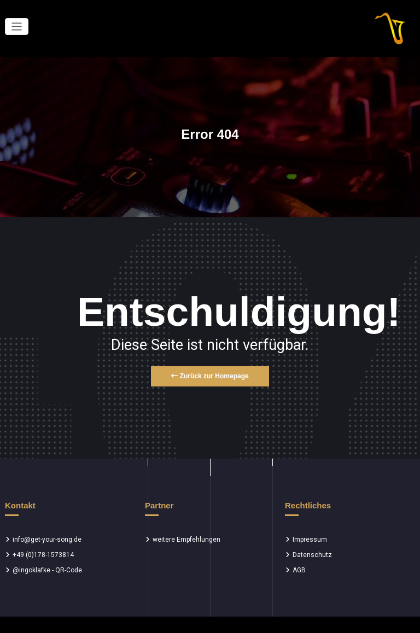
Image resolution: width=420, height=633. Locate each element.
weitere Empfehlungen (186, 539)
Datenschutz (312, 555)
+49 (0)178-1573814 (43, 555)
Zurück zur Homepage (209, 376)
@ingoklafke (31, 570)
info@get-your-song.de (47, 539)
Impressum (310, 539)
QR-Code (68, 570)
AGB (299, 570)
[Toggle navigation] (16, 26)
